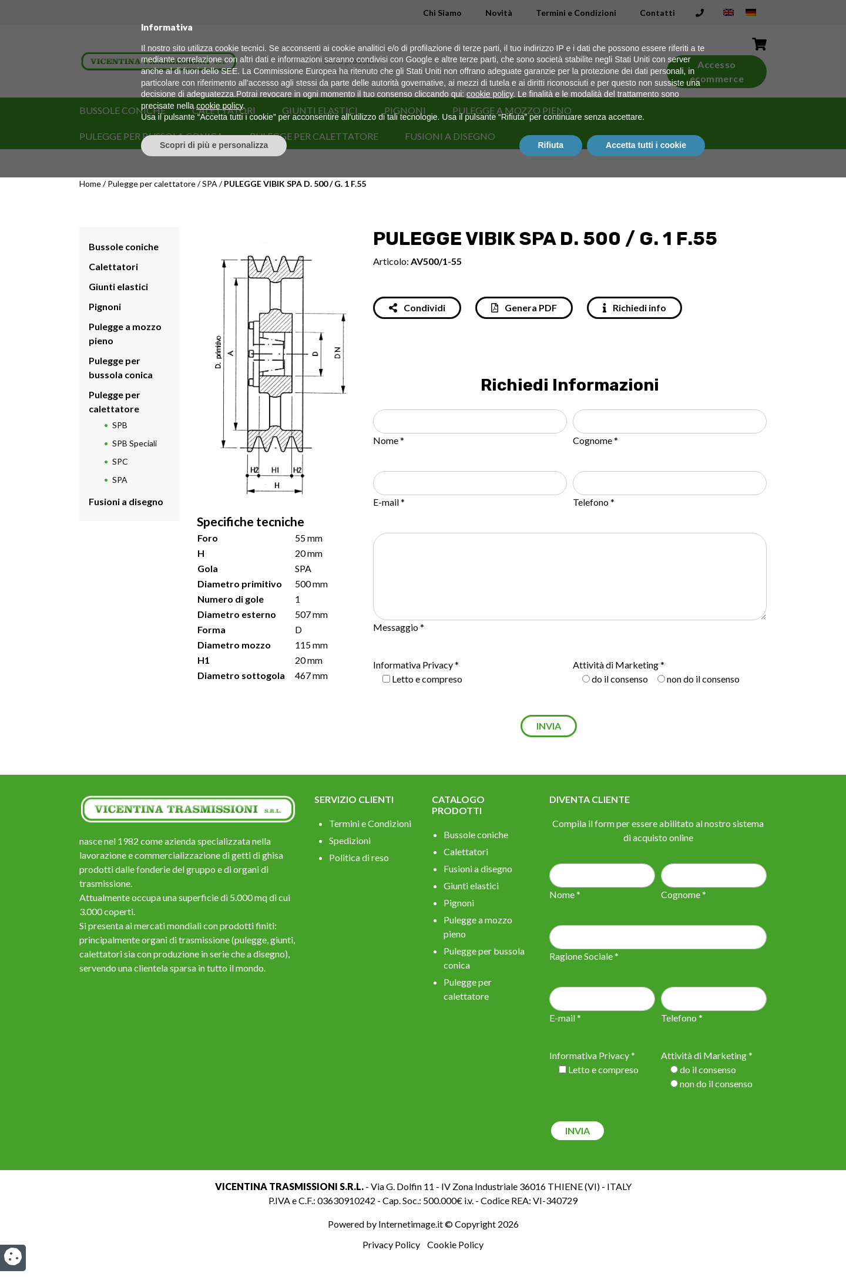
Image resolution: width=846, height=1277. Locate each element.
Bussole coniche (122, 110)
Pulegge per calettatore (314, 136)
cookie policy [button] (489, 1194)
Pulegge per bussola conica (151, 136)
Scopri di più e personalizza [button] (214, 1244)
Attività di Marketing (616, 664)
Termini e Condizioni (576, 13)
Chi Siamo (442, 13)
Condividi (417, 307)
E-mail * (389, 502)
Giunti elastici (320, 110)
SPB (119, 425)
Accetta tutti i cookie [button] (646, 1244)
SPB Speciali (134, 443)
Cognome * (595, 440)
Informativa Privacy (413, 664)
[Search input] (455, 61)
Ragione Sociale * (584, 956)
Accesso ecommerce (717, 71)
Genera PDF (524, 307)
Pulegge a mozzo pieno (512, 110)
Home (90, 184)
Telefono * (594, 502)
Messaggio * (398, 627)
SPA (209, 184)
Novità (498, 13)
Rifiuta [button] (551, 1244)
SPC (120, 461)
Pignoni (405, 110)
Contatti (657, 13)
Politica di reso (359, 857)
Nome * (388, 440)
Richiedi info (634, 307)
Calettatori (224, 110)
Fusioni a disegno (450, 136)
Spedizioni (350, 840)
